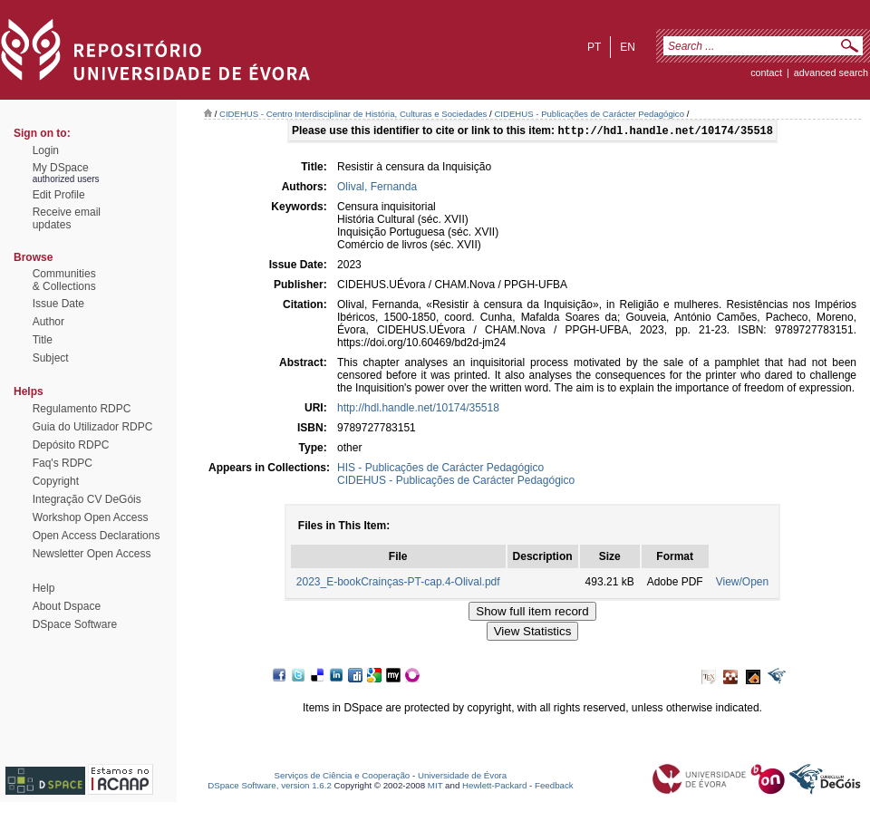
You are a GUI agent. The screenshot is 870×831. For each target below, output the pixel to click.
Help (44, 588)
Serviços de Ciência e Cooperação (343, 777)
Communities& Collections (64, 280)
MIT (435, 787)
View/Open (742, 583)
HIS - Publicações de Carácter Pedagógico (440, 469)
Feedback (554, 787)
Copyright (56, 481)
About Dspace (67, 606)
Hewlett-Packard (494, 787)
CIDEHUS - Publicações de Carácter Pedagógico (589, 114)
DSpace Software (75, 624)
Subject (51, 358)
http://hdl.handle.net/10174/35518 (418, 409)
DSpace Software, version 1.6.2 (270, 787)
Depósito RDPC (71, 445)
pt (594, 47)
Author (48, 321)
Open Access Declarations (96, 535)
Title (43, 339)
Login (46, 150)
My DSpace (61, 167)
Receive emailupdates (67, 218)
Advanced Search (831, 72)
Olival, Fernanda (377, 188)
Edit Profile (59, 194)
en (627, 47)
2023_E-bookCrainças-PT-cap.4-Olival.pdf (398, 583)
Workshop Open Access (91, 517)
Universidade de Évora (462, 777)
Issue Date (58, 303)
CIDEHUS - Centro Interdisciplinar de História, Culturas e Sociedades (353, 114)
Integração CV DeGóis (87, 499)
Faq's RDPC (62, 463)
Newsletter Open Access (92, 553)
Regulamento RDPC (82, 408)
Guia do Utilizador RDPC (93, 426)
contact (766, 72)
